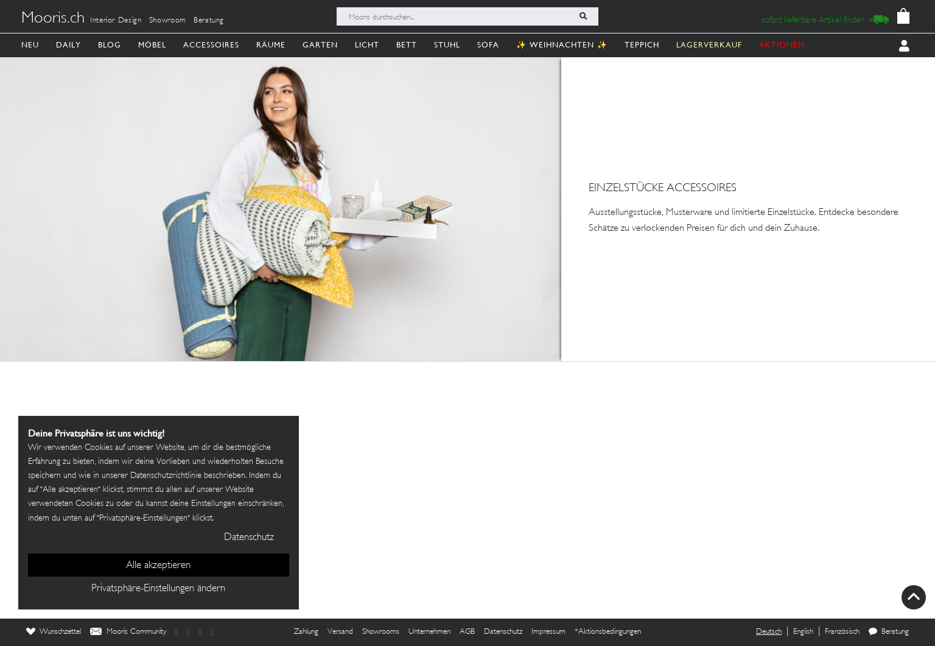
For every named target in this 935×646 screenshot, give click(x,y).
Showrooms (380, 632)
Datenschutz (503, 632)
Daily (68, 44)
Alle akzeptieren (158, 566)
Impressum (548, 632)
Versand (340, 632)
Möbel (152, 44)
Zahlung (306, 632)
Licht (367, 44)
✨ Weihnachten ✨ (562, 44)
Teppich (642, 44)
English (803, 632)
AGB (467, 632)
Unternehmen (429, 632)
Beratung (209, 20)
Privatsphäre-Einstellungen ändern (158, 589)
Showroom (167, 20)
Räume (270, 44)
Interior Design (116, 20)
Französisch (842, 632)
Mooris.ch (53, 19)
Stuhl (447, 44)
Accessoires (211, 44)
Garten (320, 44)
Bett (406, 44)
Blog (109, 44)
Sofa (488, 44)
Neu (30, 44)
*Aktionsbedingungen (608, 632)
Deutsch (769, 632)
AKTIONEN (782, 44)
